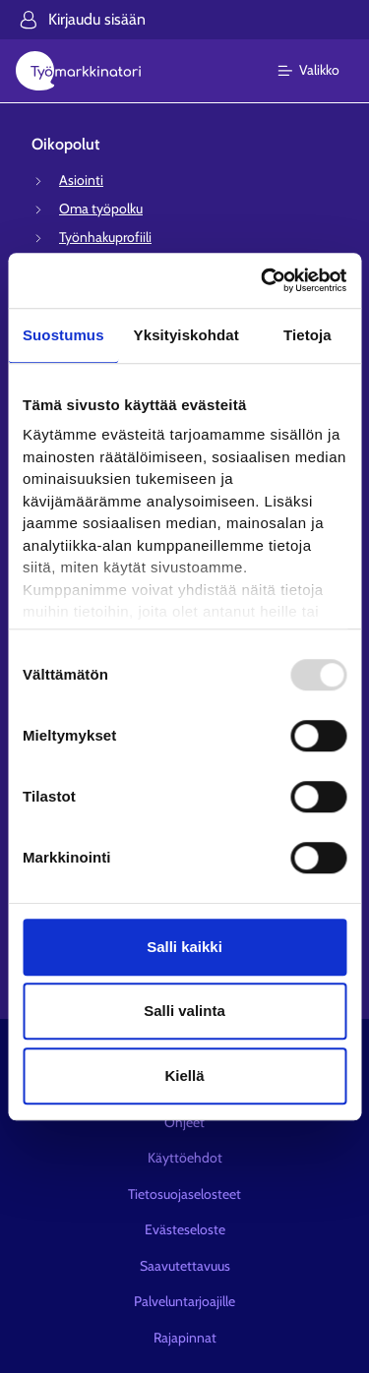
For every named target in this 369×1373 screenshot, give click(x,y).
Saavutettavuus (185, 1266)
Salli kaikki (184, 946)
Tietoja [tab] (307, 335)
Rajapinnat (185, 1337)
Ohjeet (184, 1122)
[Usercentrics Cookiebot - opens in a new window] (262, 280)
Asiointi (81, 180)
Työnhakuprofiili (105, 237)
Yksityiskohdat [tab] (186, 335)
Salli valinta (184, 1010)
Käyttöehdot (185, 1157)
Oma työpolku (101, 208)
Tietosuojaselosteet (184, 1194)
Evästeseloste (185, 1229)
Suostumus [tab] (63, 335)
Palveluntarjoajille (184, 1301)
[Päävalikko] (320, 70)
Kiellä (184, 1075)
